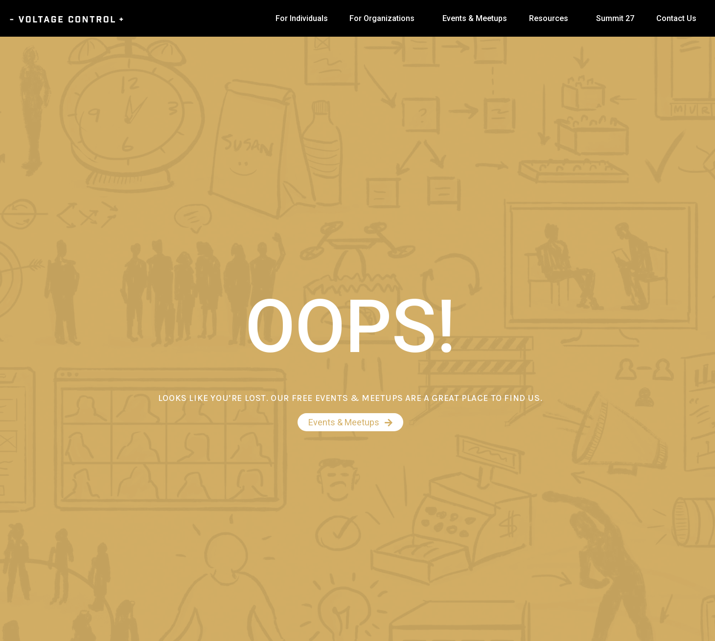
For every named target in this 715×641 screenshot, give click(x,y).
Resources (548, 18)
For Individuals (302, 18)
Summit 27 (615, 18)
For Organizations (382, 18)
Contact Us (676, 18)
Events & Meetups (474, 18)
